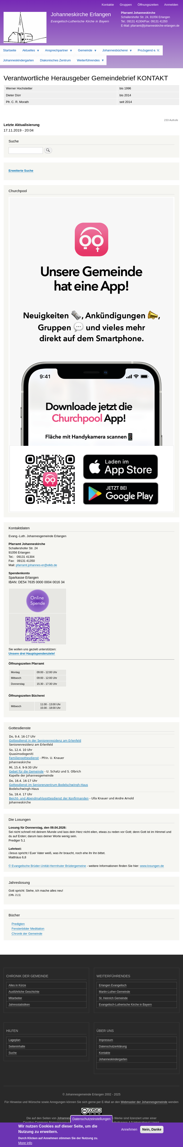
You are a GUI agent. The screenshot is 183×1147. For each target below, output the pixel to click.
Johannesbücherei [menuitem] (115, 51)
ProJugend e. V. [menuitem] (149, 50)
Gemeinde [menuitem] (86, 51)
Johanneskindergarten (113, 1059)
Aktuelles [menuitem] (29, 51)
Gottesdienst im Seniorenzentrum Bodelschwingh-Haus (48, 785)
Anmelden (171, 4)
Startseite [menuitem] (9, 50)
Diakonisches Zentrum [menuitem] (55, 60)
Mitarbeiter (15, 998)
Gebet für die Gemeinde (26, 771)
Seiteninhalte (17, 1046)
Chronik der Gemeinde (27, 933)
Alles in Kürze (17, 985)
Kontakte (108, 4)
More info (25, 1143)
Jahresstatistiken (19, 1004)
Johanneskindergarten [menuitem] (18, 60)
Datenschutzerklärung (113, 1046)
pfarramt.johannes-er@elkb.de (36, 565)
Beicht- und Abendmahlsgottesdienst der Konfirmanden (49, 798)
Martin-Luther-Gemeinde (114, 991)
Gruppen (126, 4)
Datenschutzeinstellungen (91, 1119)
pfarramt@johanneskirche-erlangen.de (155, 25)
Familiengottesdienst (24, 758)
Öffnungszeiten (147, 4)
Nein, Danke (151, 1129)
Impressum (106, 1040)
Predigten (18, 924)
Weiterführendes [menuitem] (89, 61)
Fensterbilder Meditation (28, 928)
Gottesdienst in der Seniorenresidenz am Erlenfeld (45, 740)
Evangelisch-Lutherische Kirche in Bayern (125, 1004)
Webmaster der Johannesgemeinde (144, 1102)
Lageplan (14, 1040)
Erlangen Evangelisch (113, 985)
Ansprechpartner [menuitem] (57, 51)
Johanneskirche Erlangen (81, 14)
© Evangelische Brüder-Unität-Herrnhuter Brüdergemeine (47, 866)
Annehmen (129, 1129)
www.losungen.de (152, 866)
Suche (13, 1053)
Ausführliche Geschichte (24, 991)
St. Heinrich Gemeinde (113, 998)
